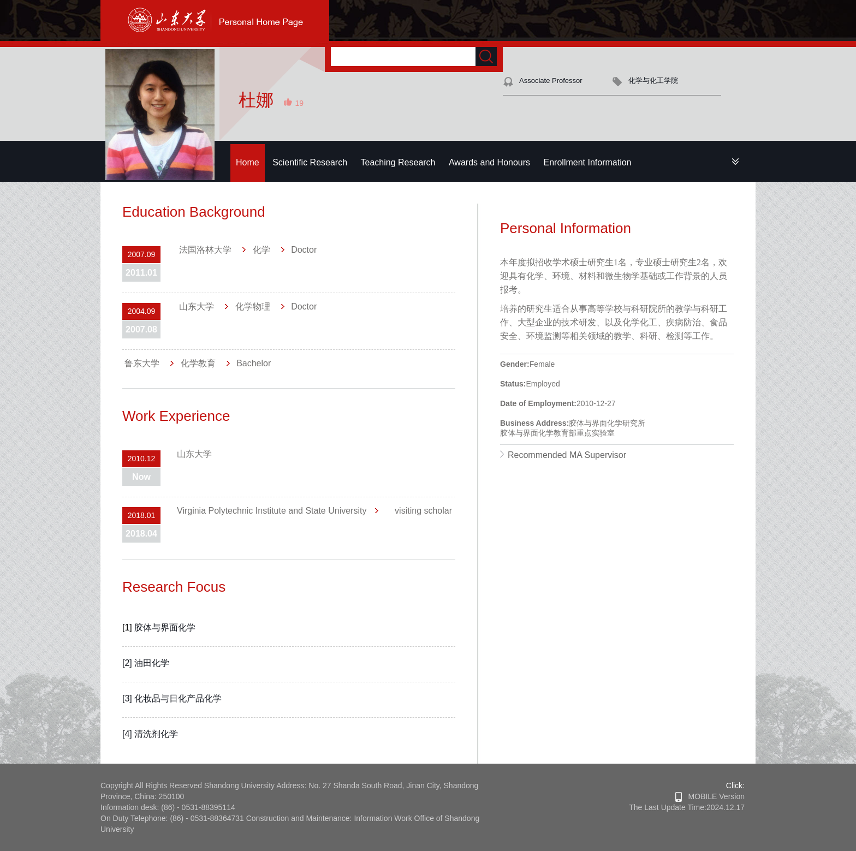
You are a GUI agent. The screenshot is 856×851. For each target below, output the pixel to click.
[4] (128, 734)
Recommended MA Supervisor (567, 455)
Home (247, 162)
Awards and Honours (489, 162)
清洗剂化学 (156, 734)
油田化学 (151, 663)
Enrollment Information (588, 162)
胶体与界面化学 (164, 627)
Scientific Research (309, 162)
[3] (128, 698)
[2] (128, 663)
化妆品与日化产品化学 (178, 698)
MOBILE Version (710, 796)
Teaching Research (398, 162)
